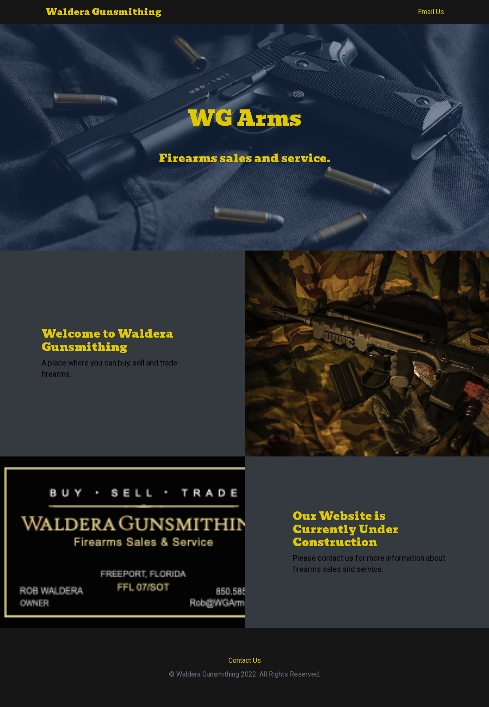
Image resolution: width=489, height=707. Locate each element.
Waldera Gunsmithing (103, 12)
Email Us (431, 12)
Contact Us (244, 660)
